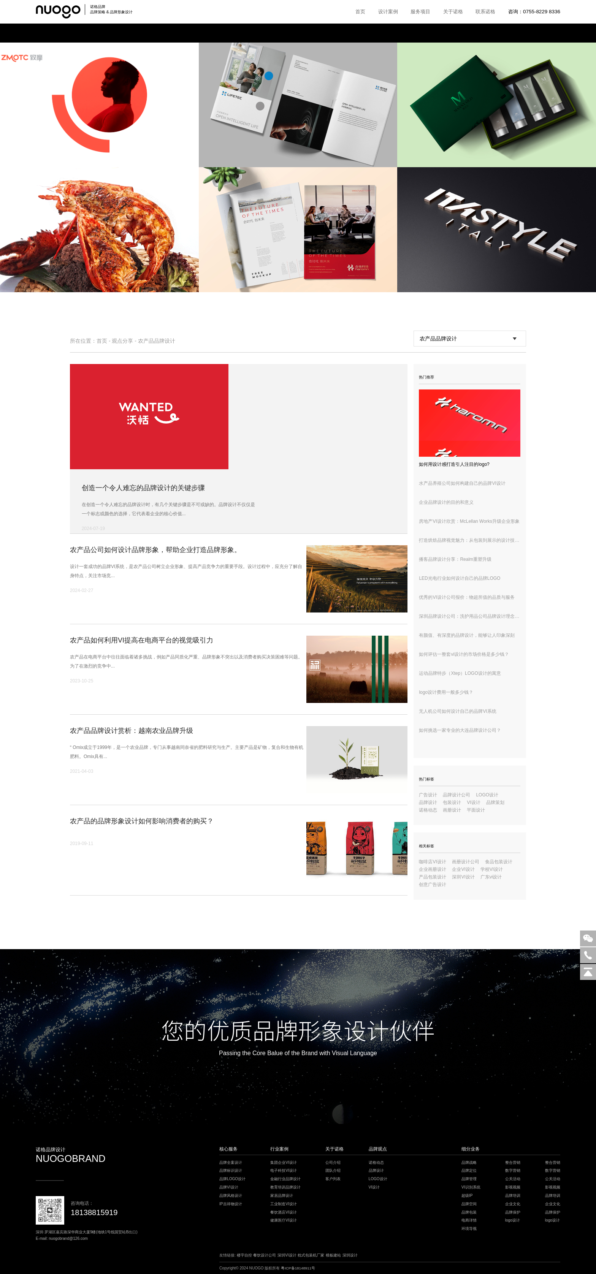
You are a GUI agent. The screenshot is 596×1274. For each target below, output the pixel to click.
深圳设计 (350, 1255)
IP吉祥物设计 (230, 1204)
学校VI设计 (491, 869)
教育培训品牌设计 (285, 1187)
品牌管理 (469, 1179)
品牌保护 (512, 1212)
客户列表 (333, 1179)
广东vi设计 (491, 877)
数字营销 (512, 1170)
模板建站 (333, 1255)
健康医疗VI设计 (283, 1220)
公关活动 (512, 1179)
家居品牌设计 (281, 1195)
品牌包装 (469, 1212)
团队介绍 (333, 1170)
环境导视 (469, 1229)
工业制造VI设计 (283, 1204)
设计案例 (388, 11)
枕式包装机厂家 (311, 1255)
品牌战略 (469, 1162)
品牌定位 (469, 1170)
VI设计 (473, 802)
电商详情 (469, 1220)
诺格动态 (428, 810)
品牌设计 (428, 802)
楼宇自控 (244, 1255)
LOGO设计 (487, 795)
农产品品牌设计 (156, 341)
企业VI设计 (463, 869)
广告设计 (428, 795)
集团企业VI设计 (283, 1162)
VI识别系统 (470, 1187)
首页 (360, 11)
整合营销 (512, 1162)
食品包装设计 (498, 861)
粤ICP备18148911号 (298, 1268)
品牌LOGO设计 (232, 1179)
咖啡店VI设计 (432, 861)
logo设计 (512, 1220)
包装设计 (452, 802)
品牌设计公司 (456, 795)
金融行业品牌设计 (285, 1179)
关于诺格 (453, 11)
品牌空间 (469, 1204)
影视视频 (512, 1187)
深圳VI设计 (463, 877)
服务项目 (420, 11)
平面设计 (476, 810)
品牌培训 (512, 1195)
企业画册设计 (432, 869)
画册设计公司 (465, 861)
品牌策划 (495, 802)
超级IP (467, 1195)
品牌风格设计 (230, 1195)
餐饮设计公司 (264, 1255)
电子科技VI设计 (283, 1170)
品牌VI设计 (228, 1187)
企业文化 (512, 1204)
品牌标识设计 (230, 1170)
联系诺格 (485, 11)
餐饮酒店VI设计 (283, 1212)
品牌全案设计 (230, 1162)
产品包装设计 (432, 877)
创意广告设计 (432, 884)
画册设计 (452, 810)
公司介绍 (333, 1162)
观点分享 (122, 341)
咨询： (534, 11)
